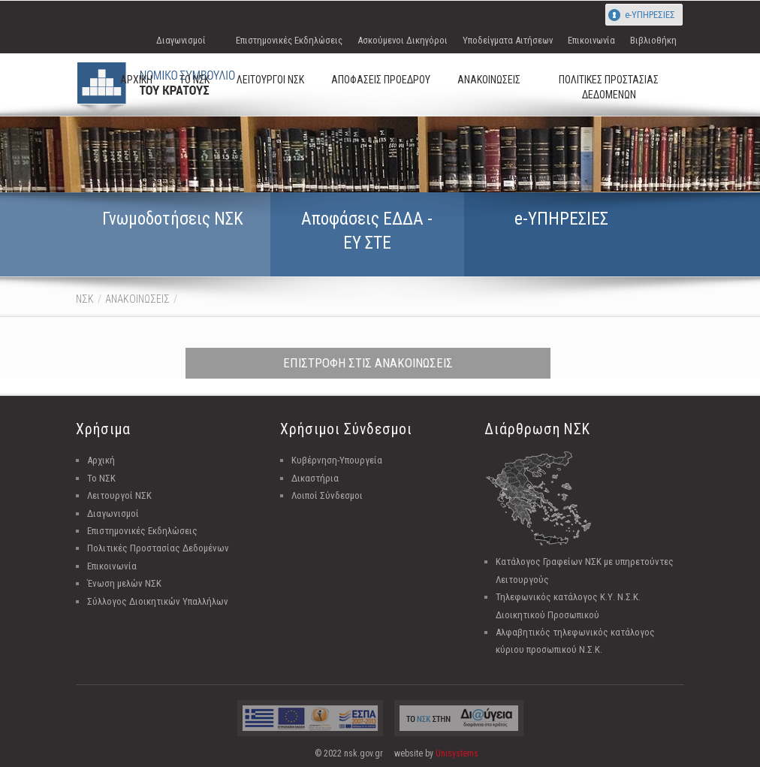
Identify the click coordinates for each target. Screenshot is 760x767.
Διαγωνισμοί (181, 40)
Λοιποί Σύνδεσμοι (327, 495)
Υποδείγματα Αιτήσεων (508, 40)
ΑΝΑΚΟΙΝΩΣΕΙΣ (137, 299)
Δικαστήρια (315, 478)
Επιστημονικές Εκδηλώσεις (289, 40)
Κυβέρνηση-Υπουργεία (336, 460)
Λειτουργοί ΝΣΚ (119, 495)
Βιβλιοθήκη (653, 40)
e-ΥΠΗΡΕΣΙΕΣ (650, 14)
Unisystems (457, 753)
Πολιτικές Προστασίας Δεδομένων (158, 548)
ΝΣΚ (85, 299)
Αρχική (101, 460)
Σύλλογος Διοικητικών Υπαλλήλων (157, 601)
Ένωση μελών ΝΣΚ (124, 583)
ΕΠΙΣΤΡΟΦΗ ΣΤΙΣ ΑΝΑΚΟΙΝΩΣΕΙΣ (368, 362)
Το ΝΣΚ (101, 478)
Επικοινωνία (591, 40)
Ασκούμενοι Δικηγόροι (402, 40)
